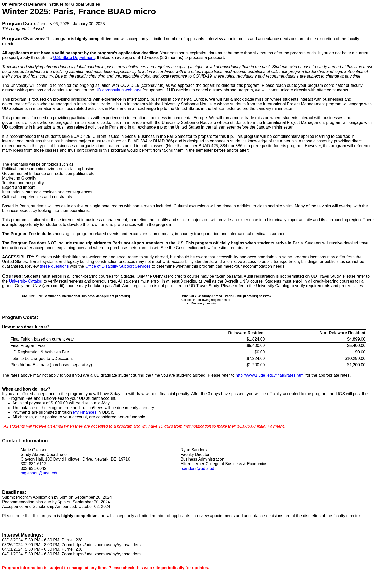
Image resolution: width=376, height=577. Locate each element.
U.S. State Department (74, 57)
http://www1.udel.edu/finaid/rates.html (270, 375)
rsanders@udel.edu (199, 468)
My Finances (85, 412)
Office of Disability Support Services (118, 266)
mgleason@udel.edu (39, 473)
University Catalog (25, 281)
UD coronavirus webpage (118, 90)
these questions (54, 266)
